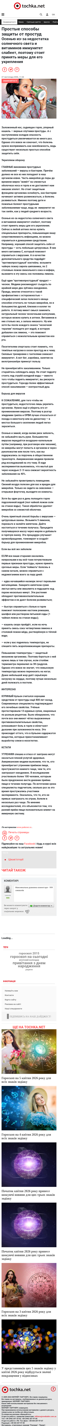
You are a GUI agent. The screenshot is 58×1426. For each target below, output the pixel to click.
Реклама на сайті (13, 1004)
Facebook (29, 843)
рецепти (29, 970)
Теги (6, 947)
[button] (47, 14)
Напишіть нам (11, 991)
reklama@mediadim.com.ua (45, 1417)
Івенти (47, 22)
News (21, 22)
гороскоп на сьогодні (29, 956)
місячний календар (29, 960)
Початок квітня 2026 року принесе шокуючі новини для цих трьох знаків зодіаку (28, 1194)
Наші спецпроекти (13, 1008)
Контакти (9, 995)
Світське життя (34, 22)
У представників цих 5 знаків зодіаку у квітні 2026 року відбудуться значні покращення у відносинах (29, 1372)
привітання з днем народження (29, 964)
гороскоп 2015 (29, 953)
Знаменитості (9, 22)
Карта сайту (10, 1000)
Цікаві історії (15, 859)
